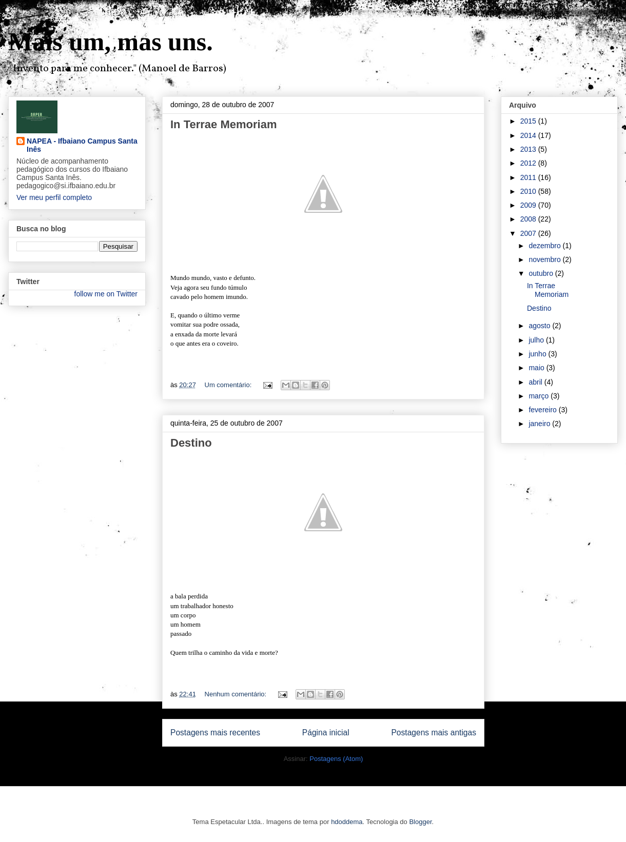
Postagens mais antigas (433, 732)
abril (536, 382)
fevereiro (543, 410)
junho (538, 354)
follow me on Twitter (106, 294)
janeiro (540, 423)
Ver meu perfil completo (54, 197)
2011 (529, 177)
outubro (542, 273)
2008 (529, 219)
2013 (529, 149)
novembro (545, 259)
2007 (529, 233)
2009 (529, 205)
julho (537, 340)
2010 (529, 191)
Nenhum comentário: (236, 694)
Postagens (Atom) (336, 759)
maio (537, 368)
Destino (191, 442)
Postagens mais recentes (215, 732)
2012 (529, 163)
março (540, 396)
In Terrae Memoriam (223, 124)
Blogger (420, 822)
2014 (529, 135)
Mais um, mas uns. (110, 41)
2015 (529, 121)
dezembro (545, 246)
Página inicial (325, 732)
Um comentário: (229, 385)
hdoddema (346, 822)
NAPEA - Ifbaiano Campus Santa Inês (82, 145)
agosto (540, 326)
